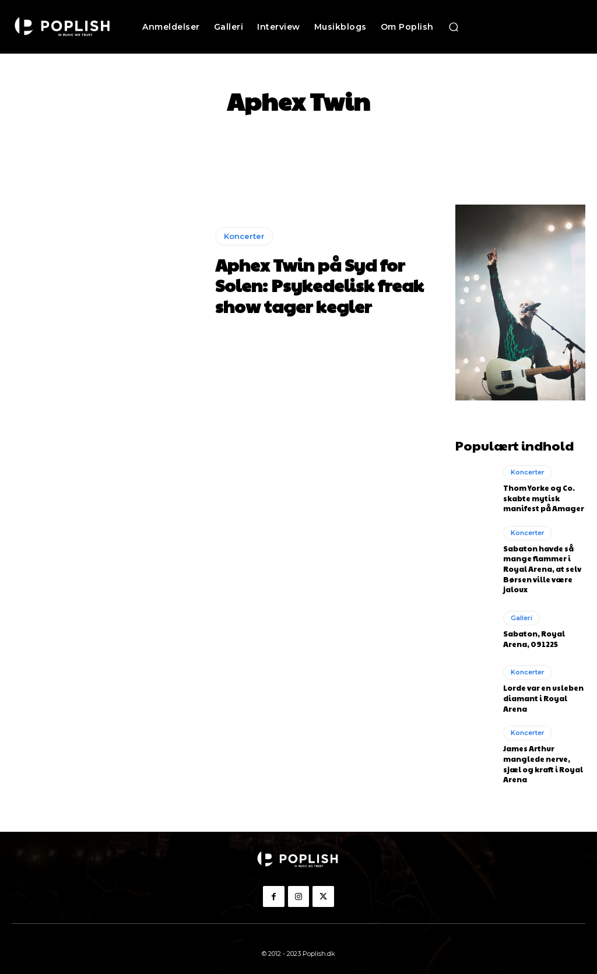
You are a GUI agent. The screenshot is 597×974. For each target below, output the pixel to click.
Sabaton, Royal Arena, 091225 (534, 635)
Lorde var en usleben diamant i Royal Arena (543, 694)
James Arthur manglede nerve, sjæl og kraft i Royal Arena (542, 758)
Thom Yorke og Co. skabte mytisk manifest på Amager (543, 497)
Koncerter (244, 237)
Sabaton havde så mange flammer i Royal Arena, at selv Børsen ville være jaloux (542, 566)
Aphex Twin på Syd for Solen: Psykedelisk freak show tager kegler (314, 285)
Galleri (521, 614)
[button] (453, 26)
